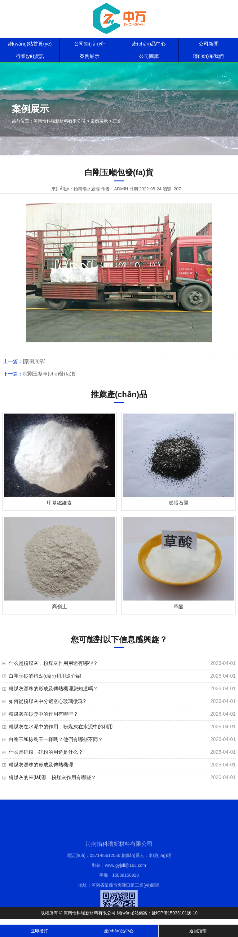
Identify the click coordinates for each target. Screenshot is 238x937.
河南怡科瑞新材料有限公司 (59, 121)
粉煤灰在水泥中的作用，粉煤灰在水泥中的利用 (61, 726)
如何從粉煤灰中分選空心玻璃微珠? (47, 701)
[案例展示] (34, 361)
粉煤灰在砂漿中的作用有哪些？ (43, 714)
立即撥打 (39, 930)
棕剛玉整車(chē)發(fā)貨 (49, 373)
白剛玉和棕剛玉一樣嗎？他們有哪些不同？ (56, 739)
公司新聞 (208, 43)
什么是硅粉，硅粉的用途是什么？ (46, 752)
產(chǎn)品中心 (149, 43)
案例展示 (89, 56)
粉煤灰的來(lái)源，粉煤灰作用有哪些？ (52, 777)
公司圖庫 (149, 56)
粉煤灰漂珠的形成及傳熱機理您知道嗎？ (53, 688)
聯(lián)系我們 (208, 56)
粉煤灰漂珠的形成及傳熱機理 (41, 764)
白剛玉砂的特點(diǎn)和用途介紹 (45, 676)
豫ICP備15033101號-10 (175, 912)
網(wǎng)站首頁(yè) (30, 43)
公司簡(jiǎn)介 (89, 43)
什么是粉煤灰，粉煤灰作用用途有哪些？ (53, 663)
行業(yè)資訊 (30, 56)
